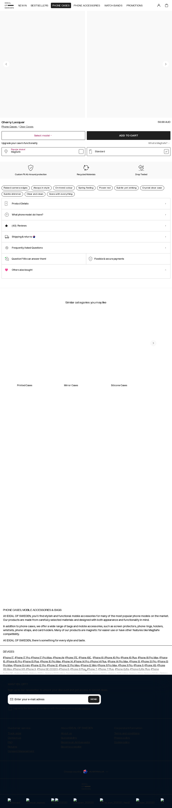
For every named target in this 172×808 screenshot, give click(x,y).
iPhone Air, (59, 677)
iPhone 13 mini (22, 684)
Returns (12, 766)
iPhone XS (150, 684)
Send (93, 719)
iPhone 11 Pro (125, 684)
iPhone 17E (71, 677)
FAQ (10, 761)
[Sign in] (159, 5)
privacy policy (82, 727)
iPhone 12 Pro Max (69, 684)
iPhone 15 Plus (31, 681)
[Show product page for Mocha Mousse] (36, 183)
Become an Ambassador (75, 761)
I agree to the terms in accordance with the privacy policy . (51, 727)
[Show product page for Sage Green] (82, 183)
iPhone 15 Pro (14, 681)
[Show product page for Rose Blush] (59, 183)
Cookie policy (121, 761)
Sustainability (69, 757)
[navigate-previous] (158, 485)
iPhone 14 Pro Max (118, 681)
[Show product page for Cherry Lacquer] (12, 182)
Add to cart (128, 135)
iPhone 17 (8, 677)
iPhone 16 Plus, (129, 677)
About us (66, 752)
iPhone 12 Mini (88, 684)
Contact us (14, 757)
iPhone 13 (134, 681)
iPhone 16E (85, 677)
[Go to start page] (9, 5)
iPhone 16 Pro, (112, 677)
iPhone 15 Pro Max (50, 681)
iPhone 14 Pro (81, 681)
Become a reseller (71, 766)
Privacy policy (122, 757)
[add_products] (64, 411)
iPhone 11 (138, 684)
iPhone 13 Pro (148, 681)
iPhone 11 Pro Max (107, 684)
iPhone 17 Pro (22, 677)
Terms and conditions (127, 752)
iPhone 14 (67, 681)
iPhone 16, (98, 677)
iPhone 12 (52, 684)
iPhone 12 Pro (38, 684)
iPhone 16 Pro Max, (148, 677)
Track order (14, 752)
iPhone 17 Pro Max (41, 677)
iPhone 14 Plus (98, 681)
